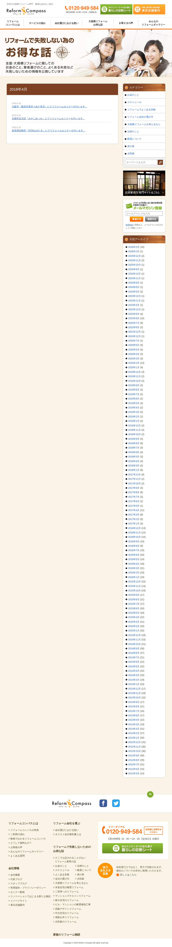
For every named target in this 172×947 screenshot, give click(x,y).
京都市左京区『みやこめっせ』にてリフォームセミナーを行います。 (48, 118)
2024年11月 (134, 278)
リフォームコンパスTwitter (116, 803)
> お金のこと (60, 866)
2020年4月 (133, 354)
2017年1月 (133, 523)
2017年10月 (134, 483)
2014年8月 (133, 653)
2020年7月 (133, 340)
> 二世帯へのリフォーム (66, 891)
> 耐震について (83, 870)
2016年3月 (133, 568)
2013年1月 (133, 737)
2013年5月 (133, 719)
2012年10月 (134, 751)
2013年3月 (133, 728)
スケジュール (134, 102)
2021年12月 (134, 331)
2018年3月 (133, 465)
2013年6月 (133, 715)
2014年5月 (133, 666)
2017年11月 (134, 479)
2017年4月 (133, 510)
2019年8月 (133, 389)
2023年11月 (134, 300)
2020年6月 (133, 345)
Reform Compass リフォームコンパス (26, 11)
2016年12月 (134, 528)
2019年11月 (134, 376)
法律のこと (133, 131)
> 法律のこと (82, 866)
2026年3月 (133, 247)
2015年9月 (133, 595)
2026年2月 (133, 251)
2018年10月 (134, 434)
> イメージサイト (17, 900)
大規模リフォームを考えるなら (143, 124)
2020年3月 (133, 358)
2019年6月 (133, 398)
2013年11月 (134, 693)
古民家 (130, 153)
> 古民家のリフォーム (64, 921)
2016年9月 (133, 541)
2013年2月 (133, 733)
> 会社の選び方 (61, 878)
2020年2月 (133, 363)
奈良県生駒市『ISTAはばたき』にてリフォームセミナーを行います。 (48, 130)
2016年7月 (133, 550)
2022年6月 (133, 327)
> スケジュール (61, 870)
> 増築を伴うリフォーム (66, 917)
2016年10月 (134, 537)
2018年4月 (133, 461)
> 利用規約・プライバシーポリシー (27, 887)
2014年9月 (133, 648)
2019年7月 (133, 394)
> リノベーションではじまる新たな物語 (29, 896)
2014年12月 (134, 635)
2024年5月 (133, 291)
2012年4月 (133, 773)
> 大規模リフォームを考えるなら (70, 883)
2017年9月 (133, 488)
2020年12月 (134, 336)
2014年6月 (133, 661)
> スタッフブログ (17, 883)
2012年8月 (133, 760)
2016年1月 (133, 577)
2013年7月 (133, 711)
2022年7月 (133, 323)
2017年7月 (133, 496)
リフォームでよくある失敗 (141, 109)
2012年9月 (133, 755)
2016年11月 (134, 532)
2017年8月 (133, 492)
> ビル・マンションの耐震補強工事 (72, 904)
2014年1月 (133, 684)
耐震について (134, 138)
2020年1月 (133, 367)
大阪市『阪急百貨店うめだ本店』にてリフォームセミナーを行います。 (49, 106)
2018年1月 (133, 470)
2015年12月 (134, 581)
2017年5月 (133, 505)
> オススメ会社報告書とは (67, 834)
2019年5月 (133, 403)
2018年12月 (134, 425)
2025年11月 (134, 260)
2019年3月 (133, 412)
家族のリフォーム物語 (66, 934)
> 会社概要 (14, 874)
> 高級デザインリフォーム (67, 908)
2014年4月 (133, 670)
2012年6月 (133, 769)
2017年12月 (134, 474)
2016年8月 (133, 545)
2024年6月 (133, 287)
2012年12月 (134, 742)
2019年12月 (134, 372)
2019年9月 (133, 385)
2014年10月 (134, 644)
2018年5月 (133, 456)
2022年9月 (133, 314)
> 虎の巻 (79, 874)
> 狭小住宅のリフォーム (66, 900)
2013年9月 (133, 702)
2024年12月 (134, 273)
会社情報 (13, 868)
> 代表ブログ (15, 879)
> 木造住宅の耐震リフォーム (68, 887)
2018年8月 (133, 443)
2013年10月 (134, 697)
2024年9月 (133, 282)
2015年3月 (133, 621)
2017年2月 (133, 519)
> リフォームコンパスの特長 (23, 830)
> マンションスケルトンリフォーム (72, 895)
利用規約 (129, 225)
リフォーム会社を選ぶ (66, 823)
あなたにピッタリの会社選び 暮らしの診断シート (116, 9)
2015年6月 (133, 608)
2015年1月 (133, 630)
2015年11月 (134, 586)
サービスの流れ (37, 23)
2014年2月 (133, 679)
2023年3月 (133, 305)
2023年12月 (134, 296)
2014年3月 (133, 675)
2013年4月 (133, 724)
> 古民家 (79, 878)
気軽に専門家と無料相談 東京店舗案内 (149, 9)
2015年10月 (134, 590)
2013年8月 (133, 706)
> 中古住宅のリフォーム (66, 913)
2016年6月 (133, 554)
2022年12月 (134, 309)
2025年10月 (134, 264)
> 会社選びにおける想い (66, 830)
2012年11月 (134, 746)
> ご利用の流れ (16, 834)
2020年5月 (133, 349)
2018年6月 (133, 452)
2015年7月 (133, 603)
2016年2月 (133, 572)
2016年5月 (133, 559)
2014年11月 (134, 639)
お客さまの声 (126, 23)
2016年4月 (133, 563)
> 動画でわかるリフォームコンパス (27, 838)
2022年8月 (133, 318)
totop (150, 794)
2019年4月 (133, 407)
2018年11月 (134, 430)
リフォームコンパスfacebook (103, 803)
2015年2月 (133, 626)
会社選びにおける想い (66, 23)
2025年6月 (133, 269)
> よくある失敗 (61, 874)
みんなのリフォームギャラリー (153, 23)
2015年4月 (133, 617)
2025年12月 (134, 256)
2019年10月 (134, 381)
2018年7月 (133, 447)
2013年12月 (134, 688)
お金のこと (133, 94)
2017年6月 (133, 501)
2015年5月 (133, 612)
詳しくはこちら (128, 874)
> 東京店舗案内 (16, 905)
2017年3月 (133, 514)
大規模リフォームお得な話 (98, 23)
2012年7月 (133, 764)
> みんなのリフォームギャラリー (26, 851)
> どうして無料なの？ (20, 843)
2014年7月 (133, 657)
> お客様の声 (15, 847)
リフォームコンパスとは (13, 23)
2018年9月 (133, 438)
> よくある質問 (16, 855)
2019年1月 (133, 421)
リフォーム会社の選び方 (140, 116)
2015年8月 (133, 599)
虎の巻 (130, 146)
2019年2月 (133, 416)
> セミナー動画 (16, 892)
